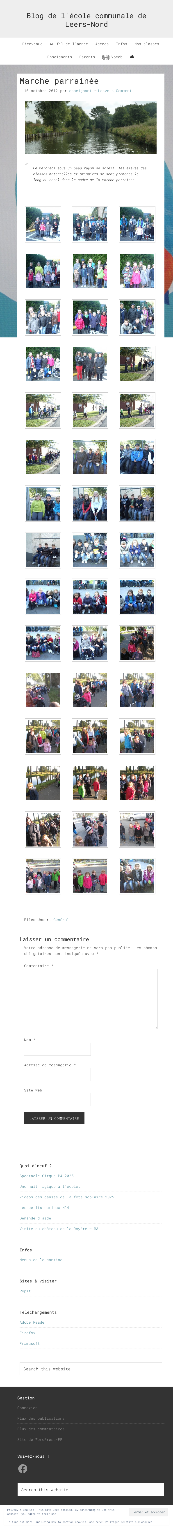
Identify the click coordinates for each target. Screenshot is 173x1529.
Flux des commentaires (41, 1428)
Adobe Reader (33, 1322)
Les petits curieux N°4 (44, 1207)
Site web (33, 1090)
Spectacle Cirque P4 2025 (47, 1175)
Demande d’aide (35, 1218)
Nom (29, 1039)
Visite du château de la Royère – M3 (59, 1228)
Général (61, 919)
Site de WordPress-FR (39, 1439)
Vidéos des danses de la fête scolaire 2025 (67, 1196)
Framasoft (30, 1343)
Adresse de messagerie (50, 1064)
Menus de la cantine (41, 1259)
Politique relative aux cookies (128, 1522)
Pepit (25, 1291)
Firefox (27, 1332)
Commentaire (38, 965)
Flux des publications (41, 1418)
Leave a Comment (115, 90)
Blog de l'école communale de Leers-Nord (86, 20)
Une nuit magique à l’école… (50, 1186)
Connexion (27, 1407)
